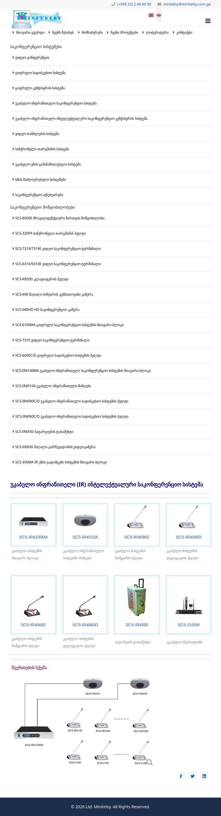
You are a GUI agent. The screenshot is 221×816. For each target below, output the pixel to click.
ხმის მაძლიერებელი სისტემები (40, 179)
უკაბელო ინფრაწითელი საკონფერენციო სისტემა (56, 103)
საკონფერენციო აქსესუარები (39, 194)
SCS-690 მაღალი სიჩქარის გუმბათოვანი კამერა (54, 294)
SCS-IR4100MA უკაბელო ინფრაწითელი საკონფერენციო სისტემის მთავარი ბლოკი (83, 370)
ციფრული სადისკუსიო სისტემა (40, 72)
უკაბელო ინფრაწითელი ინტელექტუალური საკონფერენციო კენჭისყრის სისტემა (81, 118)
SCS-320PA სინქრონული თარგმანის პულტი (50, 233)
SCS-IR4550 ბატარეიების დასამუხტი (44, 431)
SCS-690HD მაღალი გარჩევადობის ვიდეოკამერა (55, 446)
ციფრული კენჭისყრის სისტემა (40, 87)
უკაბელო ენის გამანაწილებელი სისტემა (48, 164)
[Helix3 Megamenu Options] (208, 20)
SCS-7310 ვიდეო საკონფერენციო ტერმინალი (52, 340)
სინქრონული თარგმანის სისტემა (42, 149)
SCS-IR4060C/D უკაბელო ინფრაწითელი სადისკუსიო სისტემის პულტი (71, 416)
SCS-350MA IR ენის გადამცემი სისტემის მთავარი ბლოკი (61, 462)
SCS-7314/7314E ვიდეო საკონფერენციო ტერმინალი (58, 248)
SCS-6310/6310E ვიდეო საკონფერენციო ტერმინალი (58, 263)
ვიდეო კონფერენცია (32, 57)
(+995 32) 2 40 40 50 (134, 4)
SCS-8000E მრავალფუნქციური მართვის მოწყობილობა (59, 218)
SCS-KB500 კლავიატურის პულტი (41, 279)
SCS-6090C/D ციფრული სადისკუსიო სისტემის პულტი (58, 355)
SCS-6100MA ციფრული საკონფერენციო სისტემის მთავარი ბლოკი (69, 324)
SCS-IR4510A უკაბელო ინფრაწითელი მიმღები (53, 385)
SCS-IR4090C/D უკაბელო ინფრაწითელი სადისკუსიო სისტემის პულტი (71, 401)
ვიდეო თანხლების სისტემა (37, 133)
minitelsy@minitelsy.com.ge (187, 4)
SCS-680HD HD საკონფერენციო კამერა (47, 309)
